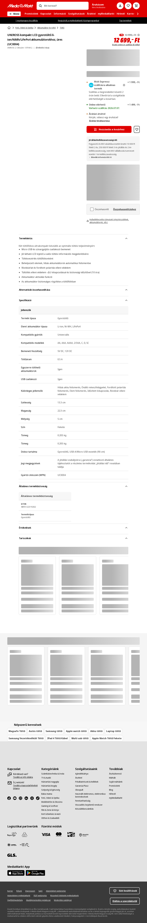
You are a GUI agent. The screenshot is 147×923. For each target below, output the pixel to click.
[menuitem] (31, 14)
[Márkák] (112, 777)
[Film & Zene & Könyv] (50, 810)
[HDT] (24, 845)
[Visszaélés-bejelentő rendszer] (88, 804)
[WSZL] (12, 845)
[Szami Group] (24, 834)
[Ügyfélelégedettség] (15, 900)
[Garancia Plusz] (81, 785)
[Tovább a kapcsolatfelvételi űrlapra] (28, 787)
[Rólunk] (19, 891)
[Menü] (14, 14)
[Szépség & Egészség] (50, 789)
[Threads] (33, 798)
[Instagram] (22, 798)
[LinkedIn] (27, 798)
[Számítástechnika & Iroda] (52, 773)
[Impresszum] (30, 891)
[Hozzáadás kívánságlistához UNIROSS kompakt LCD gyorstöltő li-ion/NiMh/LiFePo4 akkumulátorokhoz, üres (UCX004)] (137, 129)
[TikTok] (39, 798)
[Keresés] (40, 5)
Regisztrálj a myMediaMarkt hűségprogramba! (78, 20)
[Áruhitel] (78, 777)
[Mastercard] (58, 834)
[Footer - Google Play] (35, 873)
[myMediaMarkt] (115, 797)
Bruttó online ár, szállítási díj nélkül (126, 45)
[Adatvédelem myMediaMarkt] (18, 895)
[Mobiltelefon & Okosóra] (51, 801)
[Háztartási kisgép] (49, 785)
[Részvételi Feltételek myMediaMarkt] (64, 895)
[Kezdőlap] (9, 28)
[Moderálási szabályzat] (63, 900)
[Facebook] (10, 798)
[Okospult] (79, 789)
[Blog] (111, 789)
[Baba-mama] (46, 793)
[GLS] (12, 855)
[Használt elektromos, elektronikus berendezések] (90, 795)
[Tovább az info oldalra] (23, 777)
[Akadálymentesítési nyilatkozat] (38, 900)
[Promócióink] (114, 785)
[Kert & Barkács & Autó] (51, 814)
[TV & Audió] (46, 777)
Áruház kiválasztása (99, 120)
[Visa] (46, 834)
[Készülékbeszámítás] (84, 808)
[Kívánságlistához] (128, 5)
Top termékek (125, 20)
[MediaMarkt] (20, 5)
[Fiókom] (120, 5)
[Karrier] (10, 891)
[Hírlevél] (112, 793)
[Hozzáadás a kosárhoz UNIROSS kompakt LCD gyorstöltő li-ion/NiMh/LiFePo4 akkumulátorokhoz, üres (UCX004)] (109, 129)
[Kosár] (136, 5)
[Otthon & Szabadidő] (50, 818)
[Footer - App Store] (16, 873)
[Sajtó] (40, 891)
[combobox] (65, 6)
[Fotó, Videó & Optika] (50, 797)
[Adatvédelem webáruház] (56, 891)
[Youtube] (16, 798)
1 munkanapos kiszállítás (27, 20)
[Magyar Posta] (12, 834)
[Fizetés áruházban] (83, 835)
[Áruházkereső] (115, 773)
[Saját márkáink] (115, 781)
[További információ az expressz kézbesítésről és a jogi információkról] (124, 85)
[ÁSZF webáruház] (40, 895)
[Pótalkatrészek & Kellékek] (86, 781)
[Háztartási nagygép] (50, 781)
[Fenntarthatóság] (82, 800)
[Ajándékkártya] (81, 773)
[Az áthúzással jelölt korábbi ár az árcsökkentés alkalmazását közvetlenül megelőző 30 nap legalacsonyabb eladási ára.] (138, 35)
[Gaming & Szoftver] (49, 806)
